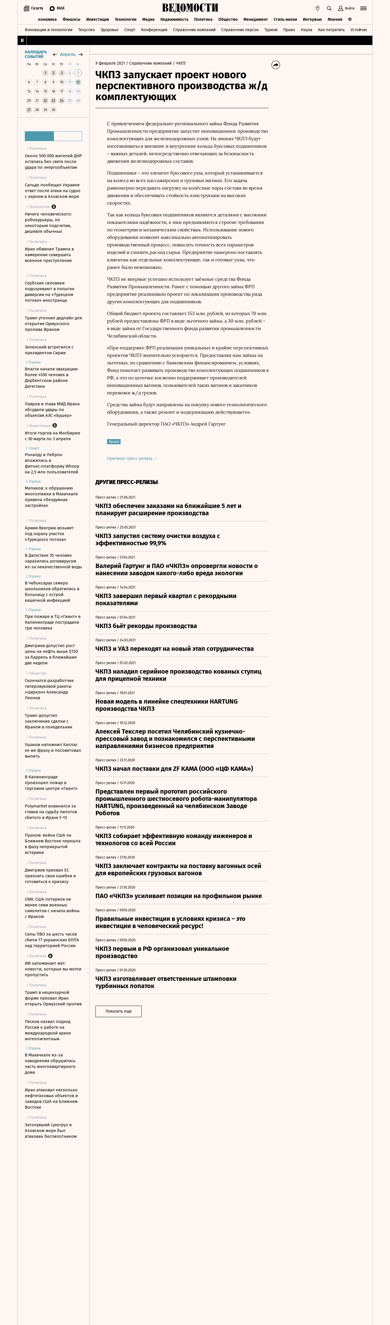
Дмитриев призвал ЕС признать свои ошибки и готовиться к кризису (50, 875)
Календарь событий (36, 54)
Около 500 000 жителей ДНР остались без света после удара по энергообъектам (53, 161)
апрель (68, 54)
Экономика (46, 19)
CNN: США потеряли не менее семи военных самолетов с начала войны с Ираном (52, 908)
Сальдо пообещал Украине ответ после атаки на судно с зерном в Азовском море (52, 190)
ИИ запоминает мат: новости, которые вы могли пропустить (53, 969)
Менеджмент (255, 19)
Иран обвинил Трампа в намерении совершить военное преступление (49, 254)
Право (289, 29)
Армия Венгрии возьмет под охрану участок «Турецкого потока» (49, 533)
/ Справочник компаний (149, 63)
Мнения (335, 19)
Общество (228, 19)
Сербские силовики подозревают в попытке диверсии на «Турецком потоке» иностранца (49, 291)
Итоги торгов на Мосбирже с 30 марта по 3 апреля (52, 435)
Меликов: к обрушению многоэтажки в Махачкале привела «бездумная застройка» (51, 497)
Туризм (271, 29)
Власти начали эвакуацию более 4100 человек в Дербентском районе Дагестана (51, 377)
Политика (203, 19)
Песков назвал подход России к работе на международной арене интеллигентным (48, 1030)
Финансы (71, 19)
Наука (306, 29)
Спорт (129, 29)
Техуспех (86, 29)
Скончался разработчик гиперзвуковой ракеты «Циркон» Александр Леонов (49, 689)
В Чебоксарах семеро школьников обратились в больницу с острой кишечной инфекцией (52, 591)
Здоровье (110, 29)
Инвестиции (97, 19)
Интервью (312, 19)
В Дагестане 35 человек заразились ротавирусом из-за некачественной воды (53, 561)
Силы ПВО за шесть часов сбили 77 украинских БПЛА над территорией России (52, 940)
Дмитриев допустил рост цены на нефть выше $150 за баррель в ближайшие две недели (51, 654)
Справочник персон (240, 29)
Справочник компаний (194, 29)
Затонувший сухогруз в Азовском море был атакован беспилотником (51, 1130)
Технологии (125, 19)
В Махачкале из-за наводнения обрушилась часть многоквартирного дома (50, 1063)
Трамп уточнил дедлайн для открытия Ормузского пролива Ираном (53, 323)
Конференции (154, 29)
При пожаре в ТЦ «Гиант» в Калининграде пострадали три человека (52, 622)
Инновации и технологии (48, 29)
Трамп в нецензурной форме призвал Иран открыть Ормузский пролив (53, 998)
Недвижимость (174, 19)
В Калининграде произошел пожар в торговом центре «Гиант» (51, 782)
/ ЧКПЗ (179, 63)
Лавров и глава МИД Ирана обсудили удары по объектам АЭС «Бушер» (52, 409)
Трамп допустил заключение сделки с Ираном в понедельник (48, 721)
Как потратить (331, 29)
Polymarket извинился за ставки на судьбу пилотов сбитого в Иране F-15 (51, 811)
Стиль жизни (285, 19)
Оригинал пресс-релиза (132, 458)
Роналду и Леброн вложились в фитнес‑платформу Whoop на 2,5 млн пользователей (52, 463)
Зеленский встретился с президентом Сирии (49, 349)
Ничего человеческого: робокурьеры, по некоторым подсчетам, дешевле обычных (48, 222)
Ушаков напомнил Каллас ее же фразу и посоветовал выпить (53, 750)
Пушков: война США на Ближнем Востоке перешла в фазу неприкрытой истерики (52, 844)
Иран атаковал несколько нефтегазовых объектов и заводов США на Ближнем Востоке (51, 1098)
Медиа (148, 19)
